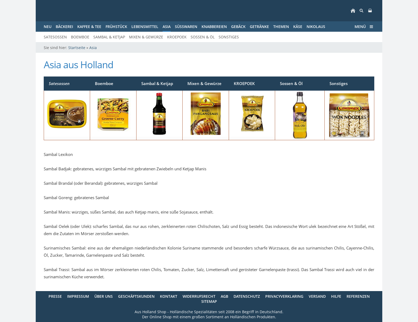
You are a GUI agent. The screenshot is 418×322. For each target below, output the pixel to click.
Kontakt (168, 296)
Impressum (78, 296)
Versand (317, 296)
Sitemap (209, 301)
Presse (55, 296)
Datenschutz (247, 296)
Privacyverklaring (284, 296)
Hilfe (336, 296)
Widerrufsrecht (199, 296)
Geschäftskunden (136, 296)
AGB (224, 296)
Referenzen (358, 296)
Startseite (76, 47)
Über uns (103, 296)
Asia (93, 47)
